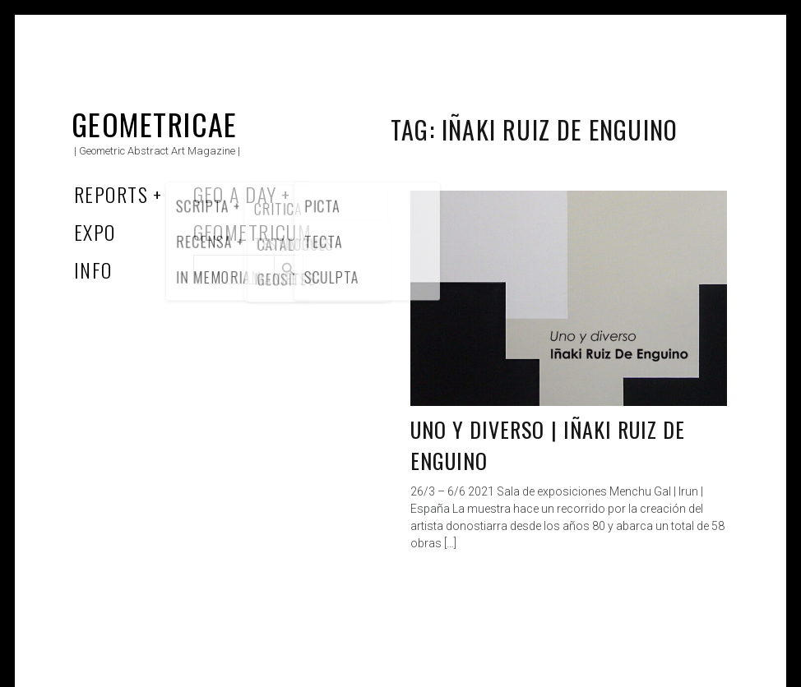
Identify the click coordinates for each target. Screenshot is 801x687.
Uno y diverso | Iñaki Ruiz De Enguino (547, 445)
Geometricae (155, 123)
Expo (95, 232)
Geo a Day (235, 194)
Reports (111, 194)
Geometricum (253, 232)
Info (93, 269)
